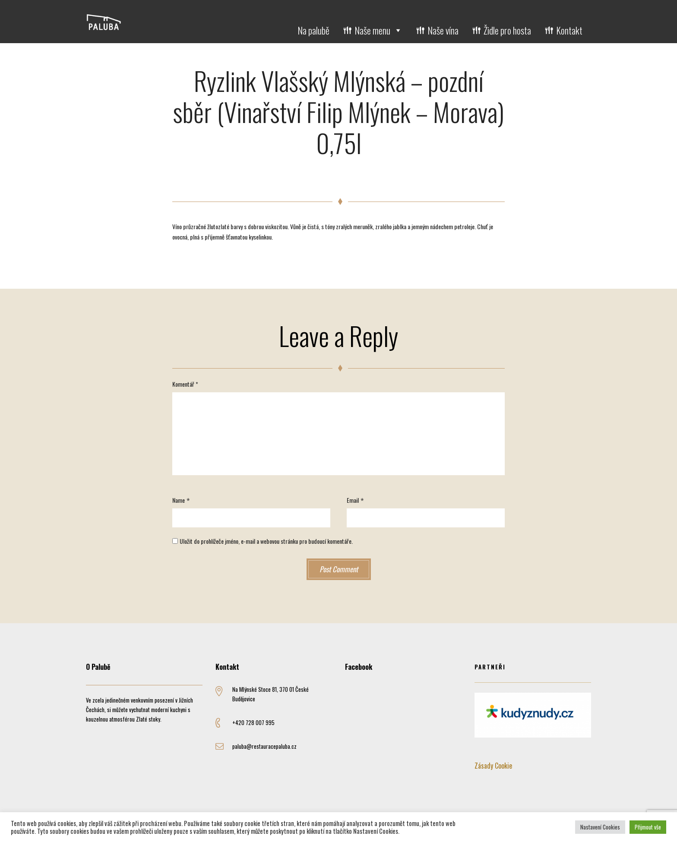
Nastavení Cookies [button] (600, 827)
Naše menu (378, 30)
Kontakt (569, 30)
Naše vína (443, 30)
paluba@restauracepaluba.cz (264, 746)
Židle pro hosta (507, 30)
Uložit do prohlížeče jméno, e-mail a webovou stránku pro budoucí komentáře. (266, 541)
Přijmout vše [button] (648, 827)
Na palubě (313, 30)
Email (353, 500)
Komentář (185, 383)
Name (178, 500)
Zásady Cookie (493, 765)
